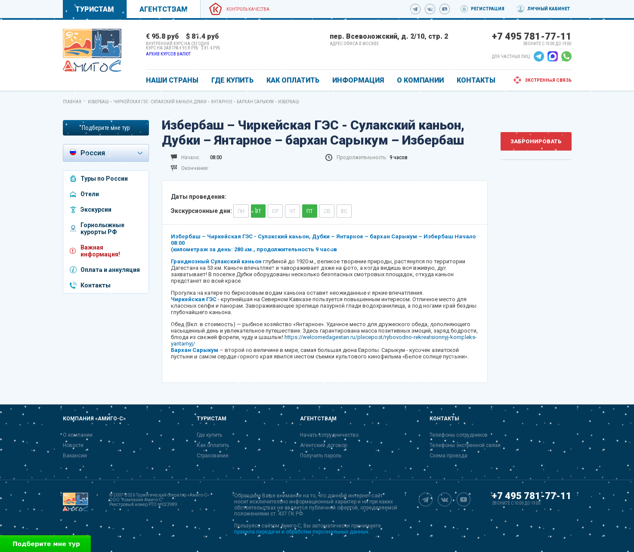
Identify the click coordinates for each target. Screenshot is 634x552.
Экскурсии (95, 209)
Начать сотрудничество (329, 435)
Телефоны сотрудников (459, 435)
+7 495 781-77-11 (532, 36)
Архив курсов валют (168, 54)
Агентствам (163, 9)
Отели (89, 194)
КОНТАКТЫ (476, 80)
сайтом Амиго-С (281, 526)
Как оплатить (213, 445)
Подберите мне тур (106, 127)
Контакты (95, 285)
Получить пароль (320, 456)
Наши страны (172, 80)
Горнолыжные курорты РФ (102, 228)
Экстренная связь (548, 80)
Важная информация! (100, 251)
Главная (72, 101)
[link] (92, 50)
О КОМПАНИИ (420, 80)
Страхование (213, 456)
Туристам (94, 9)
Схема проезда (448, 456)
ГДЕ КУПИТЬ (232, 80)
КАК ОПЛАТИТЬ (292, 80)
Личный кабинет (548, 8)
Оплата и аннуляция (110, 269)
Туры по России (104, 178)
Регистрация (487, 8)
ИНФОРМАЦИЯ (358, 80)
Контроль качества (247, 9)
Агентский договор (323, 445)
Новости (73, 445)
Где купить (209, 435)
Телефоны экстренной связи (465, 445)
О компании (78, 435)
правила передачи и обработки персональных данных (301, 532)
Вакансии (75, 456)
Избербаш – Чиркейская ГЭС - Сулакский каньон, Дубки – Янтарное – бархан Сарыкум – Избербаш (193, 101)
